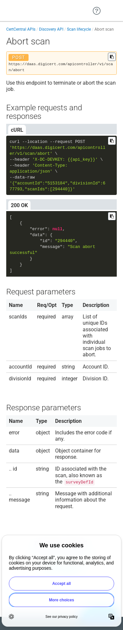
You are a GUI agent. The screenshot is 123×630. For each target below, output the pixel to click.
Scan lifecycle (79, 29)
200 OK (19, 205)
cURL (17, 130)
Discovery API (51, 29)
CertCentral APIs (20, 29)
